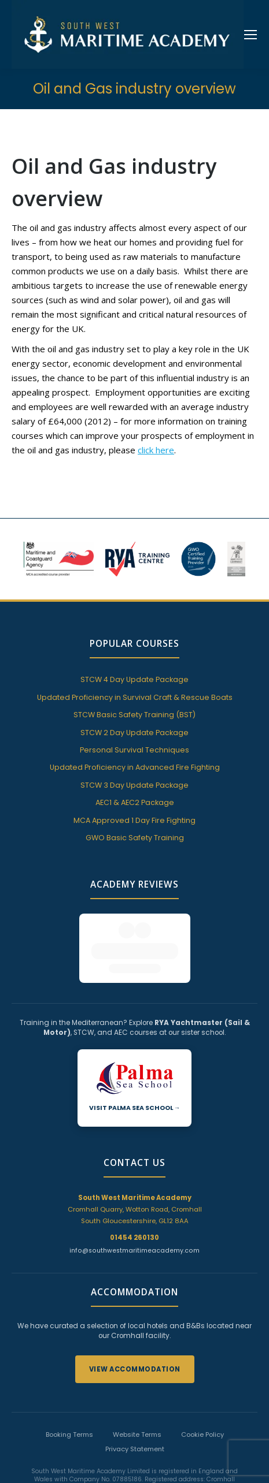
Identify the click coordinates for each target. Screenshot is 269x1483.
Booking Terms (69, 1365)
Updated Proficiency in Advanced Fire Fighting (135, 767)
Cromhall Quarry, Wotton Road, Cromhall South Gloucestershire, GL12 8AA (135, 1140)
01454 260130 (134, 1168)
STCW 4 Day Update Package (134, 679)
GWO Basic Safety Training (135, 838)
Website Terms (137, 1365)
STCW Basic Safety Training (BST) (134, 715)
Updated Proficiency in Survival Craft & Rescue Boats (135, 697)
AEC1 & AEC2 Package (134, 802)
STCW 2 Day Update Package (134, 732)
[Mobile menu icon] (250, 35)
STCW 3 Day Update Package (134, 785)
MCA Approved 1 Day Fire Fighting (134, 820)
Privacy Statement (134, 1379)
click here (156, 450)
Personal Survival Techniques (134, 750)
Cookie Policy (202, 1365)
